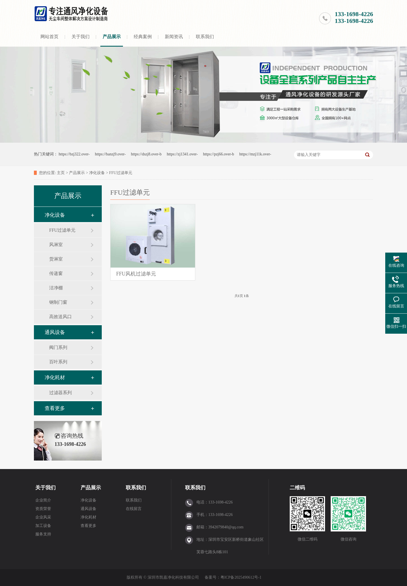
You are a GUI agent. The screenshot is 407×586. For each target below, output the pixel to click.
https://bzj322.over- (74, 154)
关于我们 (81, 36)
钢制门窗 (58, 302)
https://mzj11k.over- (255, 154)
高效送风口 (60, 316)
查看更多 (55, 408)
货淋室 (56, 259)
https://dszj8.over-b (146, 154)
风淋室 (56, 244)
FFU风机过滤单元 (136, 274)
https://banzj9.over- (110, 154)
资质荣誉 (43, 509)
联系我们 (205, 36)
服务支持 (43, 534)
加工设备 (43, 526)
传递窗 (56, 273)
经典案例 (143, 36)
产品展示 (112, 36)
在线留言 (134, 509)
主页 (61, 173)
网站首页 (49, 36)
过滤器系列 (60, 392)
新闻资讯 (174, 36)
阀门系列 (58, 347)
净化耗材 (55, 377)
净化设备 (97, 173)
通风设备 (55, 332)
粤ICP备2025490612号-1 (240, 577)
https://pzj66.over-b (218, 154)
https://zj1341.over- (182, 154)
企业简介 (43, 500)
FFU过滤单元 (120, 173)
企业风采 (43, 517)
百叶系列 (58, 361)
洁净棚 (56, 287)
